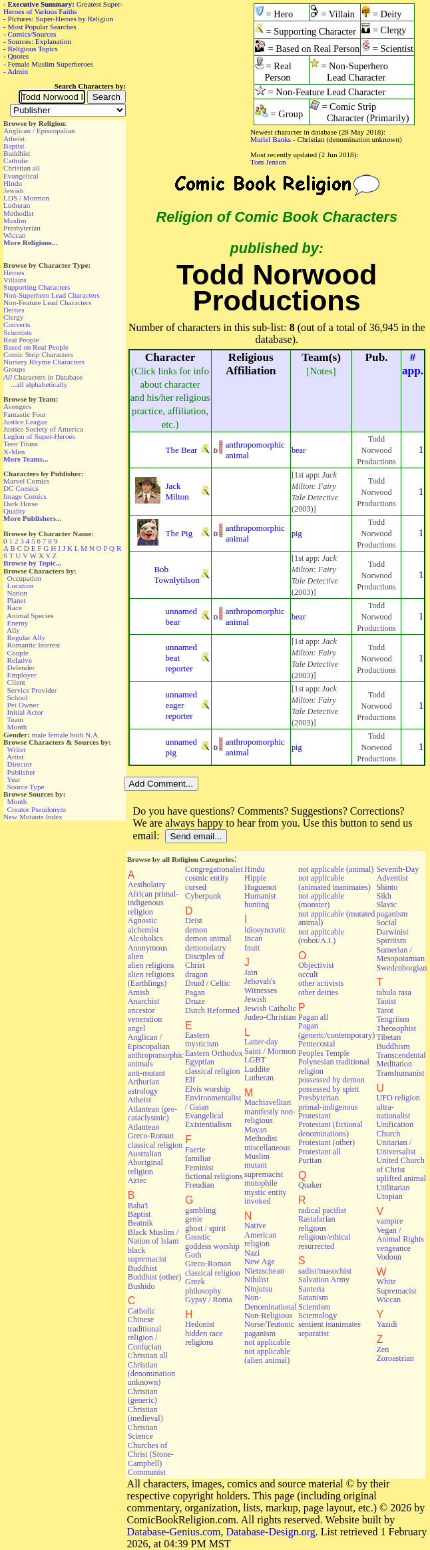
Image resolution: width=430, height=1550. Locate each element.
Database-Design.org (270, 1531)
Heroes (14, 272)
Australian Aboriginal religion (145, 1162)
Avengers (17, 406)
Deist (193, 920)
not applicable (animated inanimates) (334, 882)
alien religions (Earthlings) (151, 979)
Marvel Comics (26, 481)
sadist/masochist (324, 1271)
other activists (320, 983)
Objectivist (316, 965)
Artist (15, 757)
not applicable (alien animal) (267, 1356)
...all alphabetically (39, 384)
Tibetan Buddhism (392, 1041)
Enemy (18, 623)
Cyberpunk (203, 896)
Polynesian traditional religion (333, 1066)
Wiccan (14, 235)
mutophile (261, 1183)
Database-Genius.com (174, 1531)
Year (14, 779)
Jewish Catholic (270, 1008)
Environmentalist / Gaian (213, 1102)
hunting (256, 904)
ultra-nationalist (393, 1111)
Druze (195, 1001)
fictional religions (214, 1176)
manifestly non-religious (270, 1116)
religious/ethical (324, 1237)
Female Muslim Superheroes (51, 64)
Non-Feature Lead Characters (47, 302)
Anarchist (144, 1001)
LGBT (255, 1059)
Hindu (12, 183)
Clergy (13, 317)
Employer (22, 675)
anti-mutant (146, 1073)
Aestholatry (147, 884)
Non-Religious (268, 1315)
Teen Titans (20, 444)
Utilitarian (392, 1187)
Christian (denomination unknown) (151, 1373)
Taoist (386, 1001)
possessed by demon (331, 1079)
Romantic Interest (34, 645)
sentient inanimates (329, 1324)
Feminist (199, 1167)
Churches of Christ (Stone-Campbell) (151, 1454)
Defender (21, 667)
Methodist (18, 213)
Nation (17, 593)
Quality (14, 511)
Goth (193, 1255)
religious (312, 1228)
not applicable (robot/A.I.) (321, 936)
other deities (318, 992)
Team (15, 719)
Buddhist (16, 153)
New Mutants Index (33, 817)
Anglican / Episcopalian (39, 131)
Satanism (313, 1297)
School (17, 697)
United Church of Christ (400, 1165)
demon (196, 930)
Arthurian (144, 1081)
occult (308, 974)
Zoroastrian (394, 1358)
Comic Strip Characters (38, 354)
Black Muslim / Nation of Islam (153, 1237)
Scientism (314, 1307)
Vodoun (388, 1257)
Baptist (14, 146)
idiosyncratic (265, 930)
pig (297, 533)
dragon (196, 974)
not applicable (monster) (321, 900)
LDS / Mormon (26, 198)
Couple (18, 653)
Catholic (16, 161)
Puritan (310, 1160)
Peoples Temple (323, 1053)
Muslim (15, 220)
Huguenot (260, 887)
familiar (198, 1158)
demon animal (208, 938)
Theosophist (396, 1028)
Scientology (317, 1315)
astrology (143, 1091)
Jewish (13, 190)
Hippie (255, 878)
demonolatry (205, 948)
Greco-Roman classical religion (212, 1268)
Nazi (252, 1253)
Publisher (21, 772)
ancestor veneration (145, 1015)
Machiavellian (267, 1102)
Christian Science (143, 1432)
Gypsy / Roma (208, 1299)
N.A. (92, 735)
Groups (14, 369)
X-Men (14, 452)
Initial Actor (25, 712)
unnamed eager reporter (181, 705)
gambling (200, 1210)
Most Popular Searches (42, 27)
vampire (389, 1221)
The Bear (182, 450)
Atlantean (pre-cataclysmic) (152, 1113)
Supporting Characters (36, 287)
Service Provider (32, 690)
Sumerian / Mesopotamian (400, 954)
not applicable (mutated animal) (336, 918)
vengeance (393, 1248)
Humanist (260, 896)
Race (14, 607)
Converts (16, 324)
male (39, 735)
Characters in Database (43, 377)
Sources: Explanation (39, 41)
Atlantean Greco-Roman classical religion (155, 1136)
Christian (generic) (143, 1396)
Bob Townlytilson (176, 574)
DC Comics (21, 488)
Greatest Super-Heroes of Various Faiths (62, 7)
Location (20, 585)
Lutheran (16, 205)
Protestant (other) (326, 1142)
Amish (139, 992)
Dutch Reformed (212, 1010)
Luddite (257, 1069)
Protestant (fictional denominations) (330, 1129)
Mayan (255, 1129)
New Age (259, 1261)
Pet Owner (23, 705)
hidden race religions (204, 1338)
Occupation (24, 578)
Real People (21, 340)
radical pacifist (322, 1210)
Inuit (252, 948)
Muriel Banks (270, 139)
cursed (195, 887)
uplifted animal (400, 1178)
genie (194, 1219)
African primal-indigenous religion (153, 903)
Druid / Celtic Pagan (207, 987)
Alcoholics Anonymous (148, 943)
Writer (16, 749)
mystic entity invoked (265, 1197)
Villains (15, 280)
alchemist (143, 930)
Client (16, 682)
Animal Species (30, 615)
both (76, 735)
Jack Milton (177, 491)
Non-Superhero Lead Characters (51, 295)
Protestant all (319, 1151)
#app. (412, 364)
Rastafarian (316, 1219)
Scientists (17, 332)
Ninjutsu (258, 1289)
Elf (190, 1079)
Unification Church (394, 1129)
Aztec (137, 1180)
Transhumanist (400, 1073)
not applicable (267, 1342)
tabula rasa (393, 992)
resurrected (316, 1246)
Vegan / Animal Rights (400, 1235)
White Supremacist (396, 1286)
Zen (382, 1349)
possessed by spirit (328, 1089)
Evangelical (21, 176)
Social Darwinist (392, 927)
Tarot (384, 1010)
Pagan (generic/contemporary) (336, 1030)
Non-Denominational (270, 1302)
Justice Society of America (43, 429)
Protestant (314, 1115)
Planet (16, 600)
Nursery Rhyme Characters (44, 362)
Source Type (26, 787)
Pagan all (313, 1017)
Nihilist (256, 1279)
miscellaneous (267, 1147)
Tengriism (392, 1019)
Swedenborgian (401, 967)
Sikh (383, 896)
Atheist (14, 139)
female (58, 735)
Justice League (25, 422)
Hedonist (199, 1324)
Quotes (18, 56)
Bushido (141, 1286)
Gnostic (197, 1237)
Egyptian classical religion (212, 1066)
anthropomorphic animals (156, 1059)
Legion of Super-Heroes (39, 436)
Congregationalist (214, 869)
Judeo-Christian (270, 1017)
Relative (19, 660)
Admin (17, 71)
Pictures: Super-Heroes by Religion (61, 19)
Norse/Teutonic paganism (269, 1329)
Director (19, 764)
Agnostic (142, 920)
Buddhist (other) (155, 1277)
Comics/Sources (32, 34)
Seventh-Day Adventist (397, 874)
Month (17, 727)
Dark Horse (20, 504)
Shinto (386, 887)
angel (137, 1028)
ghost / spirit (205, 1228)
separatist (313, 1333)
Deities (14, 310)
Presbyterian (22, 228)
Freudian (199, 1185)
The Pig (179, 533)
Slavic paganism (391, 909)
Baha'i (138, 1205)
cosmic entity (207, 878)
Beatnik (140, 1223)
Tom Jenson (268, 162)
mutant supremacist (263, 1169)
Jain (251, 972)
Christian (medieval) (145, 1414)
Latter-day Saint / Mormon (270, 1046)
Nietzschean (264, 1271)
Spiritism (391, 940)
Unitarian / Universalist (395, 1147)
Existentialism (208, 1124)
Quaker (310, 1185)
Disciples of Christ (204, 961)
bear (299, 450)
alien (136, 956)
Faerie (195, 1149)
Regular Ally (26, 637)
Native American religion (260, 1234)
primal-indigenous (328, 1107)
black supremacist (147, 1255)
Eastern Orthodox (214, 1053)
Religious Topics (33, 49)
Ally (13, 630)
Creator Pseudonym (37, 809)
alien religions (151, 965)
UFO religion (398, 1097)
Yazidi (386, 1324)
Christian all (21, 168)
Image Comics (25, 496)
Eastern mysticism (201, 1039)
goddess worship (212, 1246)
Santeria (311, 1289)
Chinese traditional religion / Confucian (145, 1333)
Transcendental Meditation (400, 1059)
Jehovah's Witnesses (260, 985)
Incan (253, 938)
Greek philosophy (203, 1286)
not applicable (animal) (335, 869)
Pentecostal (316, 1043)
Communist (147, 1472)
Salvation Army (323, 1279)
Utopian (389, 1196)
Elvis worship (207, 1089)
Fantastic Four (24, 414)
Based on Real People (36, 347)
